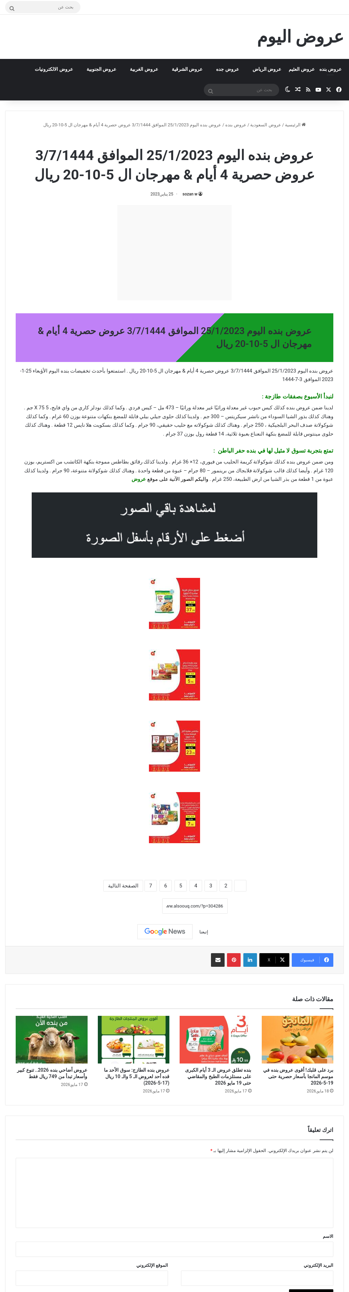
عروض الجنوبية (101, 69)
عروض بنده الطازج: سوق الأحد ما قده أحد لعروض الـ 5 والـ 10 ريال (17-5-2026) (136, 1076)
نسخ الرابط (141, 906)
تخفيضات (80, 371)
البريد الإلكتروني (318, 1265)
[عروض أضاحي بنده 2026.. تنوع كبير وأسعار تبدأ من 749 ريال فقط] (52, 1039)
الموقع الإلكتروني (152, 1265)
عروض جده (227, 69)
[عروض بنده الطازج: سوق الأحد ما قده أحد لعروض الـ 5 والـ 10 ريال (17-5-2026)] (134, 1039)
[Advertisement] (174, 252)
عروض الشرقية (187, 69)
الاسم (328, 1236)
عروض (139, 479)
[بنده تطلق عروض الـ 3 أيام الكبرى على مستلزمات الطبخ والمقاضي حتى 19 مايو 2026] (216, 1039)
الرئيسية (295, 124)
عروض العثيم (301, 69)
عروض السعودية (265, 124)
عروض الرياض (267, 69)
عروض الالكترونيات (54, 69)
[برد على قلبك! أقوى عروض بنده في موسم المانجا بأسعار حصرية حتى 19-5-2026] (298, 1039)
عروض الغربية (144, 69)
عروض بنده (330, 69)
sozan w (190, 194)
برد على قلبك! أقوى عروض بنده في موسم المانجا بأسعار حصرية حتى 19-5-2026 (298, 1076)
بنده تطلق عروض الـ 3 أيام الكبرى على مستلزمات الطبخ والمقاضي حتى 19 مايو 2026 (218, 1076)
